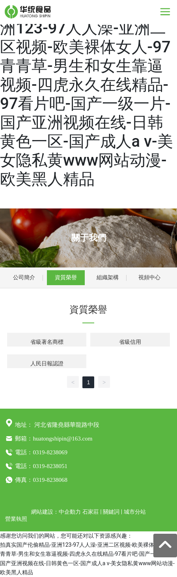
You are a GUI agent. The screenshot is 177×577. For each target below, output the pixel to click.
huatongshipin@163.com (62, 438)
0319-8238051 (50, 466)
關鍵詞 (111, 512)
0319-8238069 (50, 452)
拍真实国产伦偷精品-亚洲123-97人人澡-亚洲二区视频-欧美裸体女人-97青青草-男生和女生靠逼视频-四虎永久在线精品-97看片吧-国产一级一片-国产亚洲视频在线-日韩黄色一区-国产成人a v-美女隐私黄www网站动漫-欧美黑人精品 (86, 94)
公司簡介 (24, 277)
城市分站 (135, 512)
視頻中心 (149, 277)
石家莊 (90, 512)
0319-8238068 (50, 480)
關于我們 (88, 238)
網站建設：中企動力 (56, 512)
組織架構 (108, 277)
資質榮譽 (66, 277)
